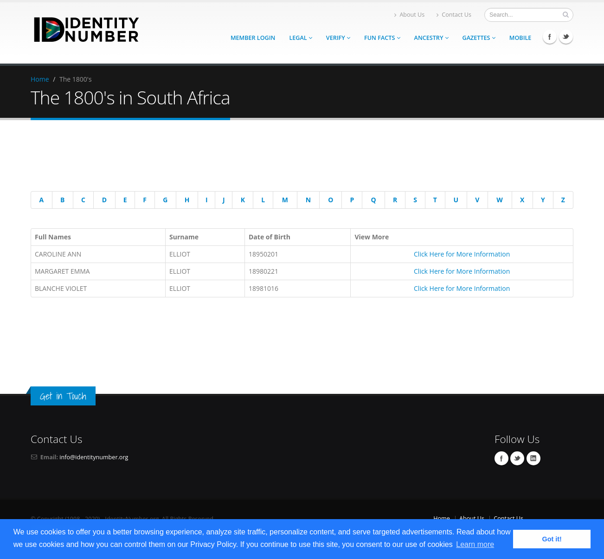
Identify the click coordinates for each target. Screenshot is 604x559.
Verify (338, 38)
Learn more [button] (475, 544)
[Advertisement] (295, 157)
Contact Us (454, 15)
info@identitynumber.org (93, 457)
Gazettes (479, 38)
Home (40, 79)
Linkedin (533, 458)
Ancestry (431, 38)
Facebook (550, 37)
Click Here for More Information (462, 254)
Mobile (520, 38)
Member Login (253, 38)
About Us (409, 15)
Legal (300, 38)
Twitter (566, 37)
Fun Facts (382, 38)
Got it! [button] (552, 539)
